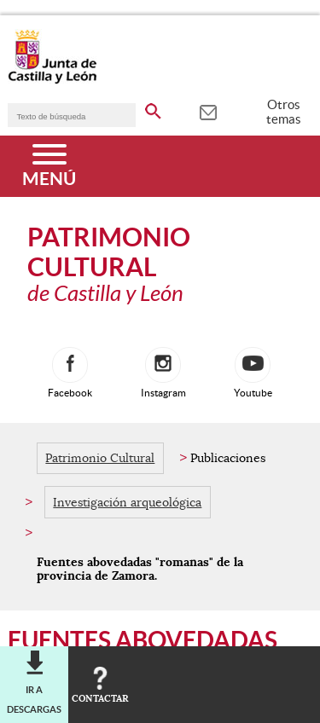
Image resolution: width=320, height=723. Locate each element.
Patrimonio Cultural (99, 458)
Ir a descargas (34, 699)
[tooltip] (207, 111)
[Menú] (49, 166)
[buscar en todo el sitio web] (153, 108)
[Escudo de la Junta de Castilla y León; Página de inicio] (52, 80)
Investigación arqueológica (127, 502)
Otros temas (283, 111)
